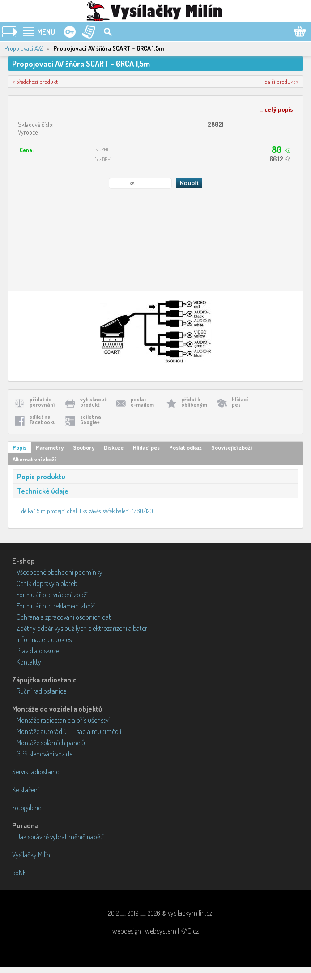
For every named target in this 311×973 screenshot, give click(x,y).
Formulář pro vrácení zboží (52, 594)
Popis (19, 447)
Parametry (50, 447)
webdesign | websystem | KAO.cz (155, 930)
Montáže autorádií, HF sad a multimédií (69, 731)
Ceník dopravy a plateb (47, 583)
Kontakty (29, 661)
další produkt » (281, 81)
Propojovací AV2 (23, 48)
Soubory (83, 447)
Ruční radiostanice (41, 690)
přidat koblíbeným (194, 402)
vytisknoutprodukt (93, 402)
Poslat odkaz (185, 447)
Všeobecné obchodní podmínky (59, 572)
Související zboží (231, 447)
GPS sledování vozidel (45, 753)
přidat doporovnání (42, 402)
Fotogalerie (26, 807)
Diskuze (114, 447)
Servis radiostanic (35, 771)
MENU (46, 31)
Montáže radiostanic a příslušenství (63, 720)
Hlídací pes (146, 447)
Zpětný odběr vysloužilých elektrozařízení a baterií (83, 628)
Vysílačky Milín (31, 854)
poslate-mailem (142, 402)
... (276, 109)
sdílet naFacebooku (43, 419)
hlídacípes (240, 402)
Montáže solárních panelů (51, 742)
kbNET (21, 872)
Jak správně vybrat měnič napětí (60, 836)
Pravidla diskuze (38, 650)
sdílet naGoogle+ (90, 419)
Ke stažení (25, 789)
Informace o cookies (44, 639)
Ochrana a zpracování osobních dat (64, 616)
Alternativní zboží (34, 459)
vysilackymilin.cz (190, 912)
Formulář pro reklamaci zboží (56, 605)
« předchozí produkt (35, 81)
